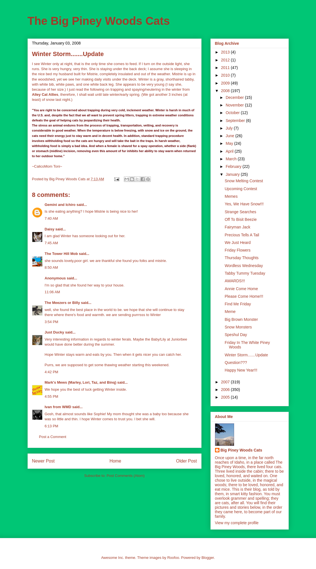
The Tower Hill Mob (61, 254)
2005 (226, 397)
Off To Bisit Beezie (241, 219)
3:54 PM (51, 322)
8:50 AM (51, 267)
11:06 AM (52, 292)
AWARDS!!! (235, 281)
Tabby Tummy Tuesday (245, 273)
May (230, 143)
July (230, 128)
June (230, 136)
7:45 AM (51, 243)
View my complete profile (237, 523)
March (232, 159)
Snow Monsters (238, 327)
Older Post (186, 461)
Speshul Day (236, 334)
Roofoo (173, 557)
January (233, 174)
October (233, 112)
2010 (226, 75)
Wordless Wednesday (244, 265)
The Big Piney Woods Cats (99, 21)
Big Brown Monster (241, 319)
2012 (226, 60)
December (235, 97)
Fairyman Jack (237, 227)
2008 (226, 90)
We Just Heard (237, 242)
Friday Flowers (237, 250)
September (236, 120)
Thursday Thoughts (241, 257)
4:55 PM (51, 396)
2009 (226, 83)
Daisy (50, 229)
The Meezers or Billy (62, 303)
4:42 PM (51, 372)
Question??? (236, 362)
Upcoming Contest (241, 188)
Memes (231, 196)
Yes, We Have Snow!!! (244, 204)
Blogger (207, 557)
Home (115, 461)
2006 (226, 389)
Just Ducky (54, 332)
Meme (230, 311)
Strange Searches (240, 212)
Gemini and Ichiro (60, 205)
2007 (226, 382)
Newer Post (43, 461)
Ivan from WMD (58, 407)
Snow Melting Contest (244, 181)
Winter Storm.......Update (246, 355)
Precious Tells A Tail (242, 235)
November (235, 105)
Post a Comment (52, 437)
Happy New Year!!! (241, 370)
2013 (226, 52)
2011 (226, 67)
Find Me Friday (238, 304)
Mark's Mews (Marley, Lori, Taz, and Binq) (80, 382)
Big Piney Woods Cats (241, 450)
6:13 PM (51, 426)
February (234, 166)
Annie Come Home (241, 288)
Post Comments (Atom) (126, 476)
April (230, 151)
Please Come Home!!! (244, 296)
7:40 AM (51, 218)
